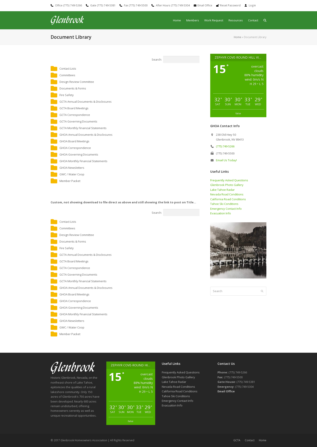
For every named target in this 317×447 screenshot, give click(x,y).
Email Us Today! (226, 160)
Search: (175, 59)
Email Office (204, 5)
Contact (249, 440)
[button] (265, 20)
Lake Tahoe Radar (222, 190)
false (238, 113)
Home (237, 37)
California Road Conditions (228, 199)
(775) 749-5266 (225, 146)
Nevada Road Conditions (226, 194)
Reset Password (230, 5)
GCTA (236, 440)
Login (252, 5)
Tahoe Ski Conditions (224, 204)
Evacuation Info (220, 213)
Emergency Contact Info (226, 209)
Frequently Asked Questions (229, 180)
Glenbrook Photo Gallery (226, 185)
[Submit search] (262, 291)
